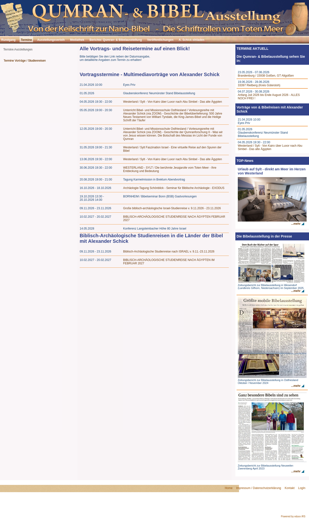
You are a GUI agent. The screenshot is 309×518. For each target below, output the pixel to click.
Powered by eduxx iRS (293, 516)
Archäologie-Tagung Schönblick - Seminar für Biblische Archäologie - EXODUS (174, 188)
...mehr (296, 223)
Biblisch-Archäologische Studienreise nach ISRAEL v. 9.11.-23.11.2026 (168, 251)
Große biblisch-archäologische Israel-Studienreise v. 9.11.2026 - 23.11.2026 (172, 208)
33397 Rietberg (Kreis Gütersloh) (259, 85)
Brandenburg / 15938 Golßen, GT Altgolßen (266, 75)
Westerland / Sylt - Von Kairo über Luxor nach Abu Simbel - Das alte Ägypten (172, 101)
